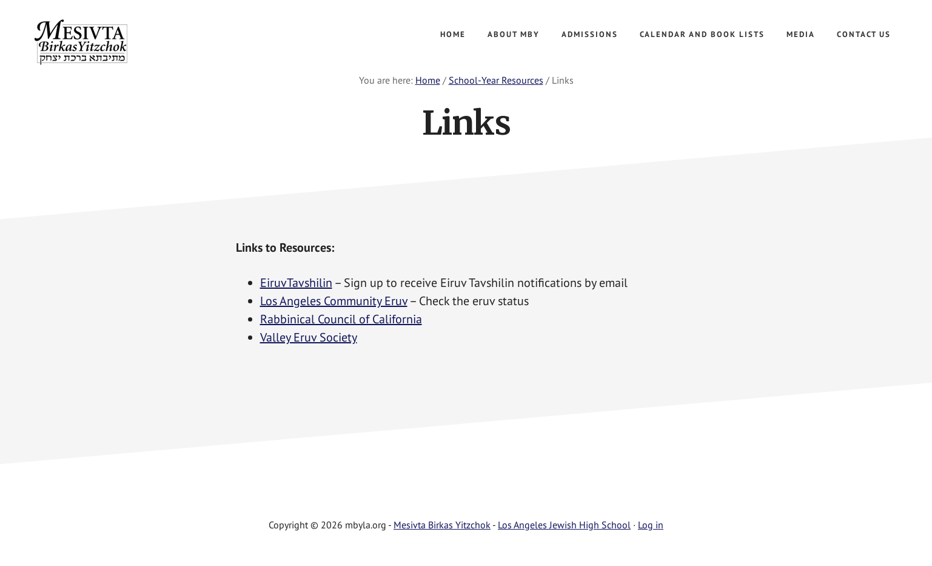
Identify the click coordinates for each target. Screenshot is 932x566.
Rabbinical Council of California (341, 319)
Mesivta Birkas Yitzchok (121, 42)
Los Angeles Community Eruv (333, 301)
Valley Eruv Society (308, 337)
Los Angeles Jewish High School (564, 525)
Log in (650, 525)
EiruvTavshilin (296, 283)
